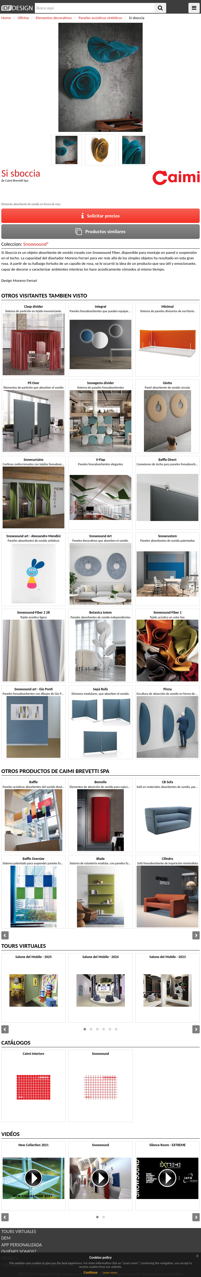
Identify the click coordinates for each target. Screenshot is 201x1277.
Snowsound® (36, 244)
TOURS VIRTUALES (18, 1231)
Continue (91, 1272)
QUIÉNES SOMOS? (18, 1251)
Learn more (110, 1272)
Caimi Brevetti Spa (16, 180)
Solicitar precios (100, 216)
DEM (5, 1238)
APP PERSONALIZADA (21, 1245)
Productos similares (100, 231)
